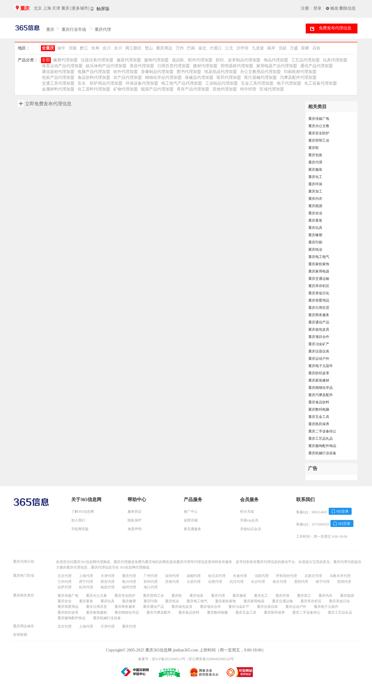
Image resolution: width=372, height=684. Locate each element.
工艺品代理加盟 (305, 60)
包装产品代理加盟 (58, 77)
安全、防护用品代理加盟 (100, 83)
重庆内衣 (315, 199)
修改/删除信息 (343, 8)
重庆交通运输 (318, 279)
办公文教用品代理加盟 (260, 72)
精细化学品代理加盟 (163, 77)
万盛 (294, 48)
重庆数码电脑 (318, 409)
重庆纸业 (315, 249)
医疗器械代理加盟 (260, 77)
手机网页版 (80, 529)
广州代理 (151, 576)
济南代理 (172, 582)
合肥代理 (215, 582)
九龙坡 (258, 48)
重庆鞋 (313, 148)
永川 (118, 48)
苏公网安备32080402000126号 (211, 659)
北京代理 (64, 576)
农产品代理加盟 (127, 77)
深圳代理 (172, 576)
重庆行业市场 (74, 29)
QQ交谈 (342, 511)
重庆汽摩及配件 (320, 395)
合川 (107, 48)
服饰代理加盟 (156, 60)
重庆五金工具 (318, 417)
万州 (180, 48)
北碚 (282, 48)
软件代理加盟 (125, 72)
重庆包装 (315, 155)
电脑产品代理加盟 (94, 72)
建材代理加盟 (205, 66)
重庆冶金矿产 (318, 344)
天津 (56, 8)
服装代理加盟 (129, 60)
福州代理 (129, 587)
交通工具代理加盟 (58, 83)
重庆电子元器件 (320, 366)
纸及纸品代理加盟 (220, 72)
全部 (46, 60)
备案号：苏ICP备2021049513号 (161, 659)
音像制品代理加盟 (157, 72)
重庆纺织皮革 (318, 373)
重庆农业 (315, 213)
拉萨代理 (64, 587)
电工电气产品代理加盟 (181, 83)
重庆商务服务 (318, 315)
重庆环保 (315, 184)
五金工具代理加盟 (257, 83)
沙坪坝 (242, 48)
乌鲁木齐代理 (340, 576)
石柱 (316, 48)
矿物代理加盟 (125, 89)
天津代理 (108, 576)
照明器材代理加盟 (237, 66)
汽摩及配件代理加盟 (298, 77)
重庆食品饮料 (318, 402)
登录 (317, 8)
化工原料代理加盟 (94, 89)
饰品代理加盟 (276, 60)
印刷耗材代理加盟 (300, 72)
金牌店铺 (191, 520)
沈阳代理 (262, 576)
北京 (38, 8)
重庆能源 (315, 206)
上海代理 (86, 576)
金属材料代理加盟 (58, 89)
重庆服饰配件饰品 (322, 446)
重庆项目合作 (318, 337)
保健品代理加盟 (199, 77)
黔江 (84, 48)
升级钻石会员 (250, 529)
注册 (305, 8)
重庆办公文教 (318, 126)
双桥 (305, 48)
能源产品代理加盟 (157, 89)
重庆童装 (315, 220)
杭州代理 (86, 587)
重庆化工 (315, 177)
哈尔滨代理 (217, 576)
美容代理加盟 (142, 66)
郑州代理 (151, 582)
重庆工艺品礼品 (320, 439)
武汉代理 (237, 582)
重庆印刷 (315, 242)
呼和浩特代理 (286, 576)
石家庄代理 (313, 576)
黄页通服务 (192, 529)
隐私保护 (135, 520)
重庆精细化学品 (320, 388)
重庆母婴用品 (318, 300)
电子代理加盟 (289, 83)
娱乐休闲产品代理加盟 (106, 66)
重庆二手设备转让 (322, 431)
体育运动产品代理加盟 (62, 66)
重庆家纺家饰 (318, 264)
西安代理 (108, 582)
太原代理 (194, 582)
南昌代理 (108, 587)
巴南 (191, 48)
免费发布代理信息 (335, 28)
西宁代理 (86, 582)
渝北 (202, 48)
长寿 (95, 48)
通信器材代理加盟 (58, 72)
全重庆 (48, 48)
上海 (47, 8)
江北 (229, 48)
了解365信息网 (82, 512)
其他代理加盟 (224, 89)
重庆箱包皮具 (318, 329)
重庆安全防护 (318, 133)
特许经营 (248, 89)
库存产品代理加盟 (193, 89)
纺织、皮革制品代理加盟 (238, 60)
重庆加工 (315, 191)
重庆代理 (103, 29)
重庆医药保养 (318, 424)
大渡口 (216, 48)
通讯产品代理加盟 (316, 66)
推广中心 (191, 512)
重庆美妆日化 (318, 293)
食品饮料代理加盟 (94, 77)
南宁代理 (323, 582)
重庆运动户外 (318, 359)
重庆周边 (164, 48)
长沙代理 (258, 582)
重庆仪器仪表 (318, 351)
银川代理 (129, 582)
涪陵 (73, 48)
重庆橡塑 (315, 235)
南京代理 (280, 582)
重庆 (25, 8)
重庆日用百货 (318, 308)
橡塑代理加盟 (65, 60)
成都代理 (194, 576)
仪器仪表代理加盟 (97, 60)
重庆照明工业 (318, 140)
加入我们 (78, 520)
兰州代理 (64, 582)
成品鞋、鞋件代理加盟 (192, 60)
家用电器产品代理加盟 (276, 66)
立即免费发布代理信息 (48, 103)
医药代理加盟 (229, 77)
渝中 (61, 48)
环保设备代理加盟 (142, 83)
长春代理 (240, 576)
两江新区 (133, 48)
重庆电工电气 (318, 257)
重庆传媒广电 (318, 119)
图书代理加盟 (189, 72)
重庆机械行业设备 (322, 453)
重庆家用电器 (318, 271)
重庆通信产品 (318, 322)
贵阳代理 (301, 582)
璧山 (149, 48)
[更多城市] (79, 8)
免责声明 (135, 529)
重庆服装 (315, 170)
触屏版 (103, 8)
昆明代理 (344, 582)
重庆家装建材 (318, 380)
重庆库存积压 (318, 286)
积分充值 (247, 512)
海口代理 (151, 587)
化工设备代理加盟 (320, 83)
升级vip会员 (249, 520)
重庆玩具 (315, 228)
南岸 (271, 48)
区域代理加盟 (272, 89)
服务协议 (135, 512)
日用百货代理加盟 (173, 66)
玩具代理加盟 (335, 60)
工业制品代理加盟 (221, 83)
